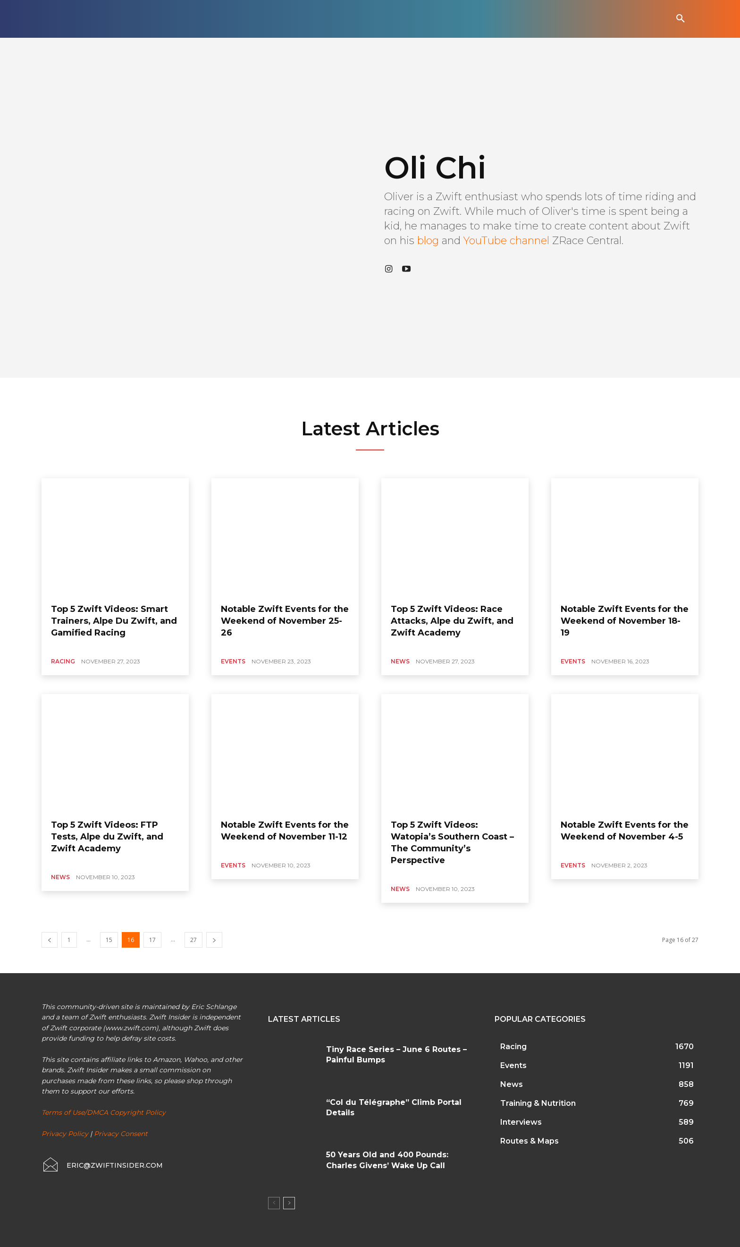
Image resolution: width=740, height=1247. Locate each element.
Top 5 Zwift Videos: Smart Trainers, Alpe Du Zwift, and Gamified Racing (114, 621)
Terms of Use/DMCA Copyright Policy (104, 1112)
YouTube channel (506, 240)
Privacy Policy (65, 1133)
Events (233, 661)
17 (152, 940)
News (400, 661)
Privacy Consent (121, 1133)
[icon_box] (102, 1165)
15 (109, 940)
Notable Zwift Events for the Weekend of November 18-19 (625, 621)
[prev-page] (50, 940)
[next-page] (214, 940)
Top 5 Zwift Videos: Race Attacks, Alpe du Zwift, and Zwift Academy (452, 621)
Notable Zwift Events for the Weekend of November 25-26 (285, 621)
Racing (63, 661)
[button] (680, 19)
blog (428, 240)
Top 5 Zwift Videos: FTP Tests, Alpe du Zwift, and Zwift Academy (107, 837)
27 (193, 940)
